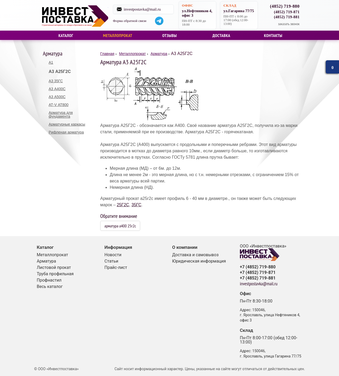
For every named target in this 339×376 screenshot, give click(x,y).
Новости (112, 254)
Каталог (65, 35)
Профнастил (49, 280)
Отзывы (169, 35)
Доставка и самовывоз (195, 254)
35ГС (136, 205)
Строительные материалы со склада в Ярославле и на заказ (75, 15)
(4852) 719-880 (285, 6)
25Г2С (123, 205)
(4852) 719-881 (287, 17)
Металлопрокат (117, 35)
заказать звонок (289, 23)
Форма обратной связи (132, 21)
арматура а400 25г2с (120, 225)
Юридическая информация (199, 261)
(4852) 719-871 (287, 12)
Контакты (273, 35)
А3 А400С (57, 89)
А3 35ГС (56, 81)
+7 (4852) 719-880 (258, 267)
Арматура (46, 261)
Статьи (111, 261)
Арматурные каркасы (67, 124)
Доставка (221, 35)
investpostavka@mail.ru (144, 9)
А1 (51, 62)
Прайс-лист (115, 267)
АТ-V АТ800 (58, 105)
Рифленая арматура (66, 132)
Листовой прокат (54, 267)
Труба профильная (55, 273)
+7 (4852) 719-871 (258, 272)
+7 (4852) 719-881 (258, 278)
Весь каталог (50, 286)
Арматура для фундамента (61, 114)
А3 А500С (57, 97)
